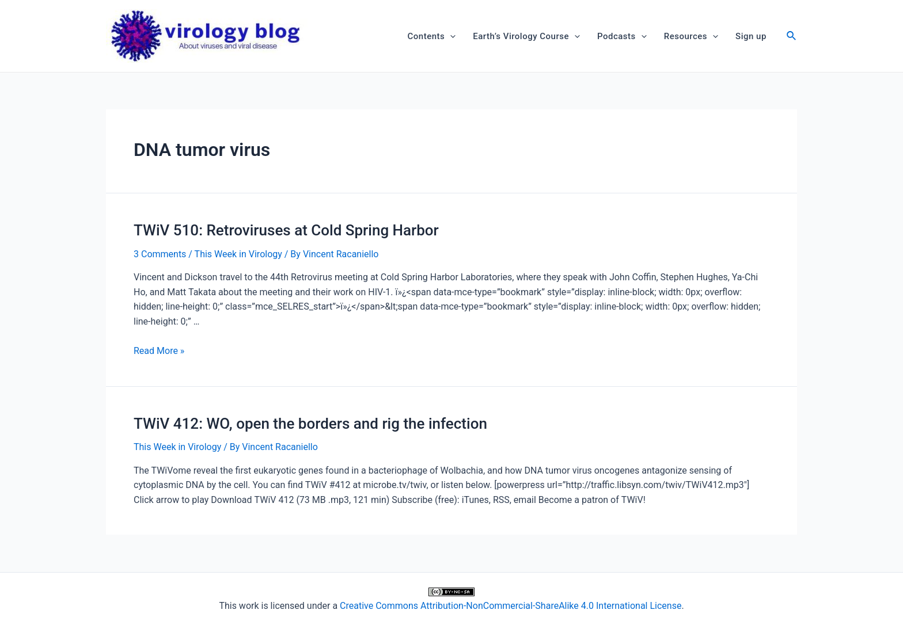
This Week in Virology (238, 254)
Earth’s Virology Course (526, 36)
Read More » (159, 350)
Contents (432, 36)
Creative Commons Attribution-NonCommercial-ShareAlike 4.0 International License (510, 605)
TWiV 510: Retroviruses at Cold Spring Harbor (286, 230)
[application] (450, 36)
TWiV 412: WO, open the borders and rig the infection (310, 423)
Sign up (751, 36)
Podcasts (622, 36)
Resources (691, 36)
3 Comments (160, 254)
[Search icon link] (792, 37)
